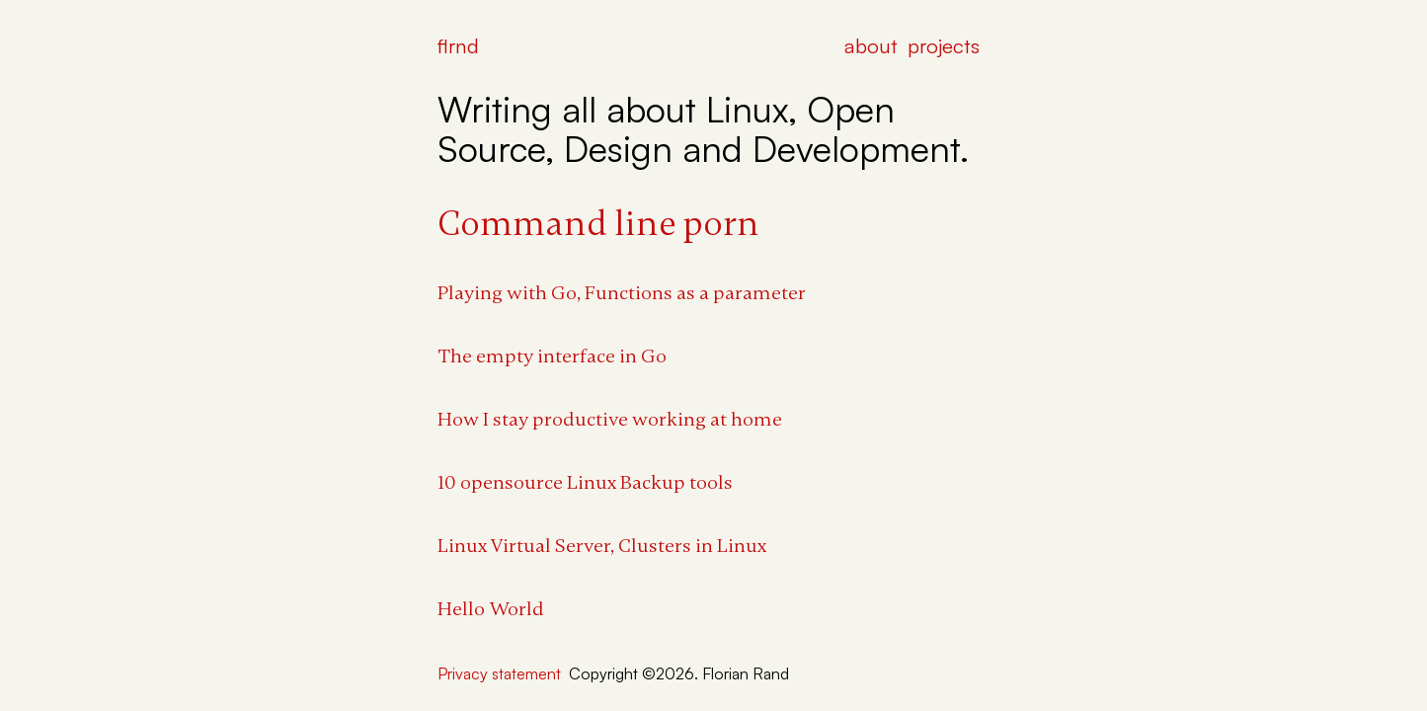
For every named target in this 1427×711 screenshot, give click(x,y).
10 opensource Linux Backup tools (585, 482)
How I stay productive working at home (609, 419)
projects (944, 45)
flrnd (458, 45)
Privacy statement (499, 673)
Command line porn (598, 223)
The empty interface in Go (552, 356)
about (871, 45)
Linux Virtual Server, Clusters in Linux (601, 545)
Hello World (490, 608)
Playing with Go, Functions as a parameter (621, 292)
